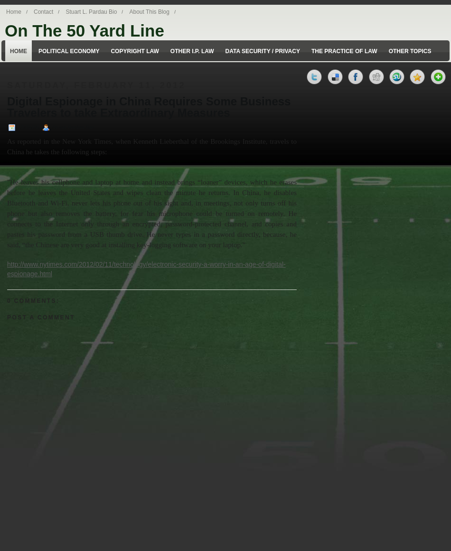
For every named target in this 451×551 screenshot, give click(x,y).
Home (13, 12)
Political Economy (68, 51)
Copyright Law (135, 51)
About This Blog (149, 12)
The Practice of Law (344, 51)
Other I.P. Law (192, 51)
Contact (43, 12)
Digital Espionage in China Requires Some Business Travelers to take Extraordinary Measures (149, 107)
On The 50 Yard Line (84, 30)
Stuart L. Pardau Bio (91, 12)
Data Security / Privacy (263, 51)
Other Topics (410, 51)
